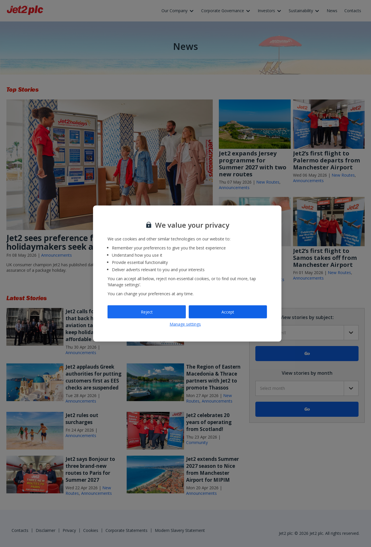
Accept (227, 311)
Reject (147, 311)
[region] (187, 274)
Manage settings (185, 324)
